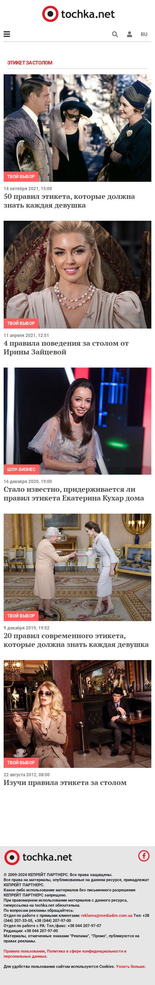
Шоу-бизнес (21, 469)
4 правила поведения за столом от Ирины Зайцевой (66, 347)
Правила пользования (24, 951)
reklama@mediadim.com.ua (106, 915)
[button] (129, 34)
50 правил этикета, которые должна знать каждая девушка (69, 200)
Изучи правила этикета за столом (65, 782)
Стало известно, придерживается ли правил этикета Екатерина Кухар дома (74, 493)
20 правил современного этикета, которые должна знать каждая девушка (76, 640)
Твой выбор (21, 176)
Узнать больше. (131, 966)
